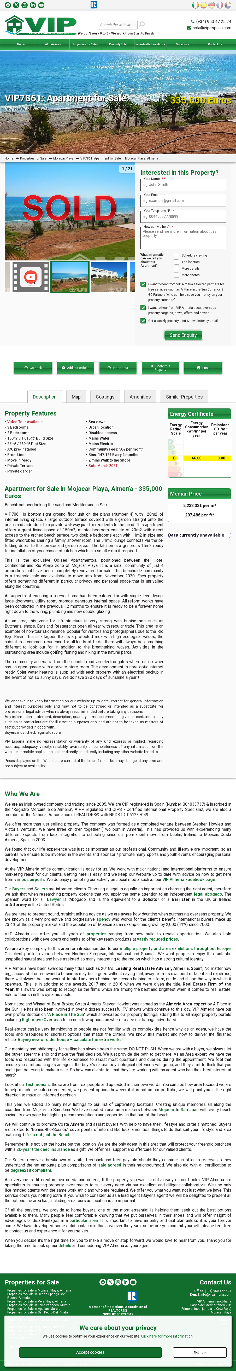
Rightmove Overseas (42, 1019)
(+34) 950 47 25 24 (213, 21)
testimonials (38, 1084)
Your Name (153, 179)
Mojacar (166, 1109)
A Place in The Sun (66, 1014)
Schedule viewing (190, 255)
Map (76, 397)
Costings (105, 397)
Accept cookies (90, 1352)
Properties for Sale (86, 44)
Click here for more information (167, 1336)
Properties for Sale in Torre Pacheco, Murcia (38, 1305)
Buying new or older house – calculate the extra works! (70, 1039)
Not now (200, 1352)
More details (187, 268)
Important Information (150, 44)
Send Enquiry (183, 335)
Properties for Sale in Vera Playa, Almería (36, 1301)
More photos (187, 275)
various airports (29, 879)
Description (45, 397)
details (64, 1245)
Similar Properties (184, 397)
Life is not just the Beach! (47, 1134)
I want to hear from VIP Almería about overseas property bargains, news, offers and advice (178, 310)
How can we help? (158, 227)
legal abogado (208, 894)
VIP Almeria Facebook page (188, 879)
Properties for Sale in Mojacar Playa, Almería (39, 1290)
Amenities (140, 397)
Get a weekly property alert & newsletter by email (179, 320)
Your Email (153, 195)
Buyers (19, 888)
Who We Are (53, 44)
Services (183, 44)
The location (187, 262)
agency (103, 919)
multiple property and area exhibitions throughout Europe (175, 948)
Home (21, 44)
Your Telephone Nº (159, 211)
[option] (70, 277)
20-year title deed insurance (43, 1149)
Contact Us (215, 44)
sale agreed (109, 1165)
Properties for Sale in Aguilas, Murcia (33, 1309)
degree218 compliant (30, 1170)
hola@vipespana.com (212, 27)
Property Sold (118, 44)
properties (97, 933)
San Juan (190, 1109)
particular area (83, 1220)
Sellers (41, 888)
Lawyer (54, 899)
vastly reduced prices (157, 939)
